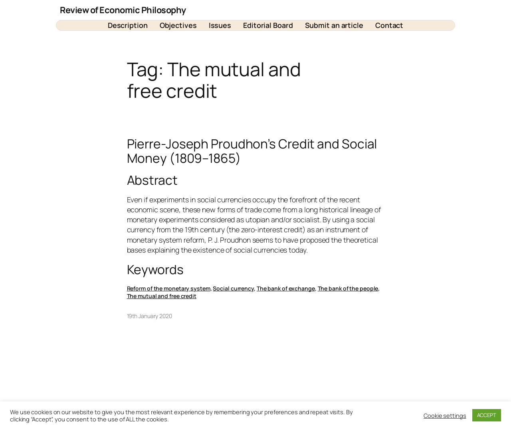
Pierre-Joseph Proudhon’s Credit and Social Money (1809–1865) (252, 151)
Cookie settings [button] (445, 415)
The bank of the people (348, 288)
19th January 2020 (149, 316)
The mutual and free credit (161, 296)
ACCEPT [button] (486, 415)
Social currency (233, 288)
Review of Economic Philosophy (123, 10)
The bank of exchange (286, 288)
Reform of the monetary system (168, 288)
